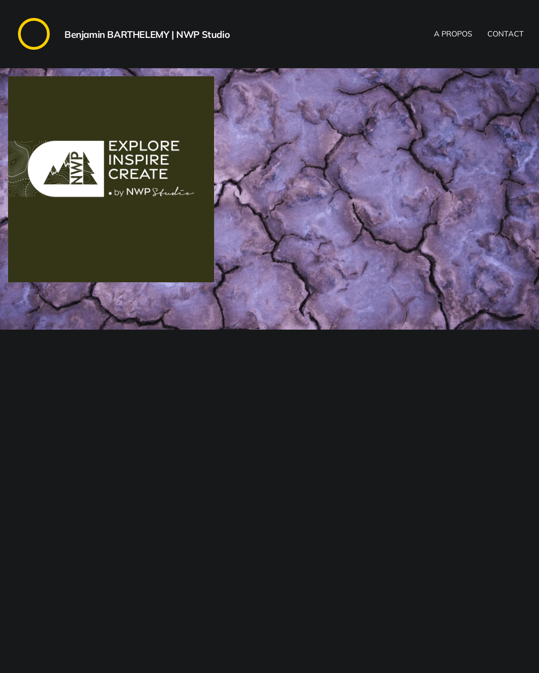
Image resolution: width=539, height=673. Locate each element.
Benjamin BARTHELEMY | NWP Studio (147, 34)
